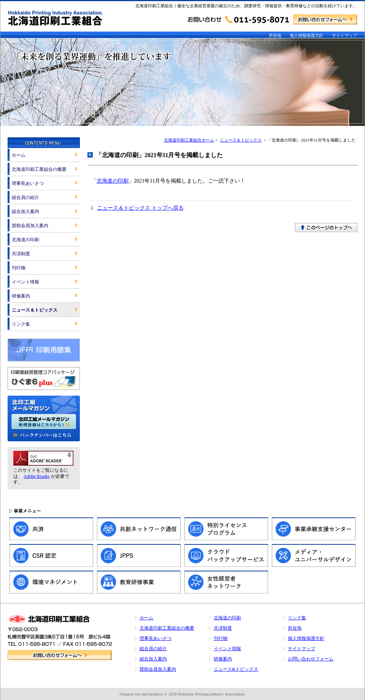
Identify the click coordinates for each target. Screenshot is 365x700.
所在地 (275, 35)
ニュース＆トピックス (241, 140)
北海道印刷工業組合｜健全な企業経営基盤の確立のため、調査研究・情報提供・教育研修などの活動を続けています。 (246, 5)
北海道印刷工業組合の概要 (39, 169)
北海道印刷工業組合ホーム (189, 140)
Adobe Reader (37, 476)
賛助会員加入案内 (30, 225)
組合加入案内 (25, 211)
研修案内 (21, 296)
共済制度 (21, 253)
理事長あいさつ (28, 183)
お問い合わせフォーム (310, 659)
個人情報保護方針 (306, 35)
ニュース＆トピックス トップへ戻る (140, 208)
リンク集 (21, 324)
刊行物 (18, 267)
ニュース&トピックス (236, 669)
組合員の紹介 (25, 197)
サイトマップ (344, 35)
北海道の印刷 (113, 181)
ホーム (18, 155)
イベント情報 (25, 282)
